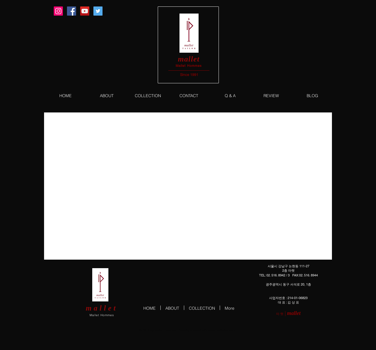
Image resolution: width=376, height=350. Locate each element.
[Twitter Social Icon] (98, 11)
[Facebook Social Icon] (71, 11)
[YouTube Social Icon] (84, 11)
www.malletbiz (218, 330)
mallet (188, 59)
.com (231, 330)
